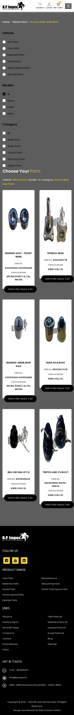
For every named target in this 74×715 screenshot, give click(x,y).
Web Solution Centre (50, 710)
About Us (7, 616)
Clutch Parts (12, 152)
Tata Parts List (55, 616)
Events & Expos (10, 622)
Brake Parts (12, 146)
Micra (8, 113)
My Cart (58, 6)
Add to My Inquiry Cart (20, 289)
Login (49, 6)
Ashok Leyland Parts (13, 594)
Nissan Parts (20, 22)
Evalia (8, 107)
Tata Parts (7, 578)
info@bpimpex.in (18, 677)
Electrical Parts (14, 159)
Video (5, 649)
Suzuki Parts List (56, 633)
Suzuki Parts (8, 589)
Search (40, 6)
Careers (6, 638)
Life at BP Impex (10, 627)
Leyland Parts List (57, 627)
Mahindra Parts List (58, 622)
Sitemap (52, 644)
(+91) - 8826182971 (18, 670)
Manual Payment (51, 583)
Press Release (10, 644)
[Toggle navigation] (68, 6)
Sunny (8, 100)
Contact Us (8, 633)
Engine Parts (12, 165)
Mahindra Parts (10, 583)
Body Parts (11, 139)
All (6, 94)
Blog (50, 638)
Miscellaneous (49, 578)
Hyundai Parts (9, 600)
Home (6, 22)
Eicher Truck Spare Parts (55, 589)
